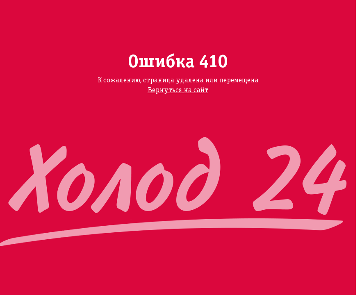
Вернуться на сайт (178, 90)
